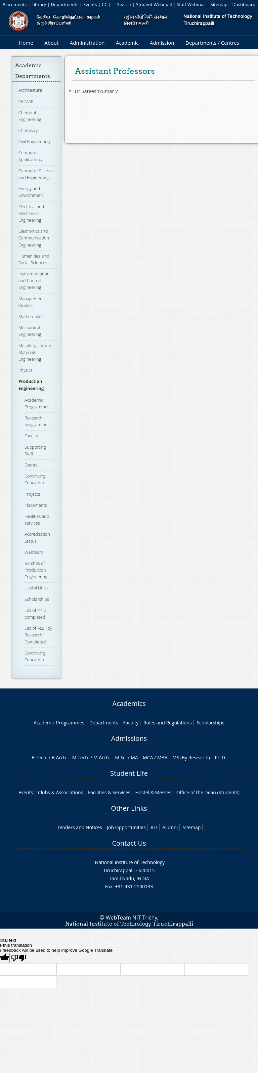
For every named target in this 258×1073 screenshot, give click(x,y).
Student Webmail (154, 4)
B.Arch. (59, 757)
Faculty (31, 436)
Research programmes (37, 421)
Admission (162, 42)
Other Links (129, 808)
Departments (64, 4)
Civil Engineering (34, 141)
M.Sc (120, 757)
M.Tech (80, 757)
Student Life (129, 773)
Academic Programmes (59, 722)
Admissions (129, 738)
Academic (127, 42)
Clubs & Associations (60, 792)
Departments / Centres (212, 42)
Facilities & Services (109, 792)
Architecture (30, 90)
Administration (87, 42)
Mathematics (30, 316)
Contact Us (129, 843)
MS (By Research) (191, 757)
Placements (15, 4)
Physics (25, 370)
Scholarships (37, 599)
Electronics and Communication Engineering (33, 238)
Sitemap (218, 4)
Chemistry (28, 130)
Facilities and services (37, 519)
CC (105, 4)
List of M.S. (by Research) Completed (38, 634)
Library (39, 4)
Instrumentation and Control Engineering (34, 280)
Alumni (170, 827)
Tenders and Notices (79, 827)
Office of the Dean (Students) (208, 792)
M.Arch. (101, 757)
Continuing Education (35, 479)
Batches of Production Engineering (36, 570)
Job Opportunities (126, 827)
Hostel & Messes (153, 792)
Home (26, 42)
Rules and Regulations (167, 722)
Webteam (34, 552)
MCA (148, 757)
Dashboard (244, 4)
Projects (32, 494)
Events (90, 4)
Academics (128, 703)
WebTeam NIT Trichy (132, 917)
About (51, 42)
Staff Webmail (191, 4)
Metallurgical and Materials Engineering (34, 352)
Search (124, 4)
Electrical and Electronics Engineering (31, 213)
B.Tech (39, 757)
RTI (153, 827)
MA (134, 757)
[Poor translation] (18, 958)
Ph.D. (220, 757)
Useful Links (36, 588)
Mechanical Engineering (29, 330)
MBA (162, 757)
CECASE (26, 101)
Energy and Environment (30, 191)
